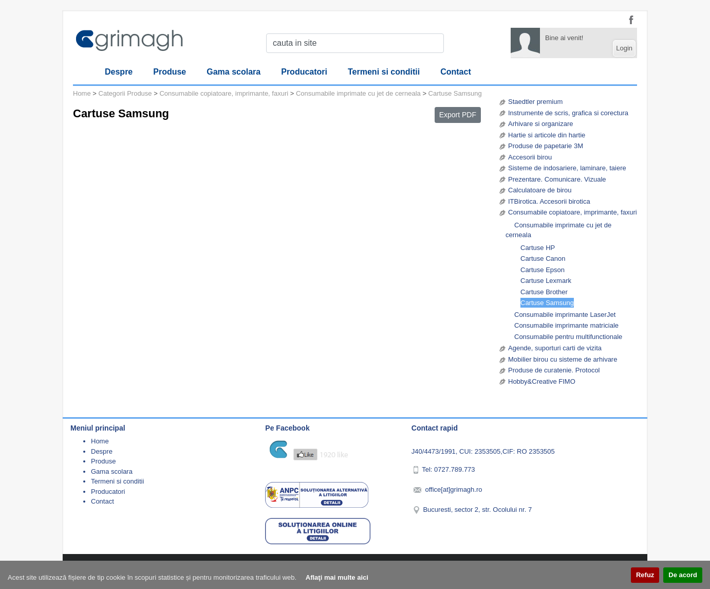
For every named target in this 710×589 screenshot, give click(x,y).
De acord (682, 575)
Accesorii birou (530, 157)
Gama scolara (233, 71)
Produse (169, 71)
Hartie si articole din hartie (546, 135)
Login (624, 48)
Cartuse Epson (542, 270)
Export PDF (457, 115)
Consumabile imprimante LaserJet (564, 314)
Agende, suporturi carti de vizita (555, 348)
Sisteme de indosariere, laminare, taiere (567, 168)
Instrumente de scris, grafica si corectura (568, 113)
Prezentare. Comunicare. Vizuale (557, 179)
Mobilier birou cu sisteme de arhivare (562, 359)
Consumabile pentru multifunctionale (568, 337)
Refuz (645, 575)
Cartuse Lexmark (545, 280)
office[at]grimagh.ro (453, 489)
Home (82, 93)
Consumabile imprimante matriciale (566, 325)
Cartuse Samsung (547, 303)
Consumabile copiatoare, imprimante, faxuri (572, 212)
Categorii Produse (125, 93)
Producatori (304, 71)
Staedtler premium (535, 101)
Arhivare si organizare (540, 124)
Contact (455, 71)
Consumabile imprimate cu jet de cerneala (558, 230)
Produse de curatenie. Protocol (554, 370)
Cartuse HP (537, 248)
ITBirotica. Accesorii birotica (549, 201)
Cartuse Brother (544, 292)
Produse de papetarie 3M (545, 146)
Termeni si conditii (384, 71)
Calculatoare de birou (540, 190)
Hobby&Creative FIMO (541, 381)
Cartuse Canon (542, 258)
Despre (119, 71)
